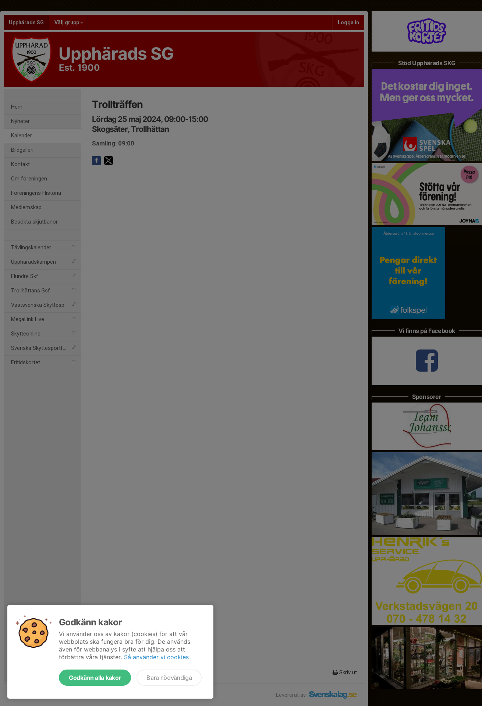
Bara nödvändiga (169, 677)
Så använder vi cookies (156, 657)
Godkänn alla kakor (95, 677)
